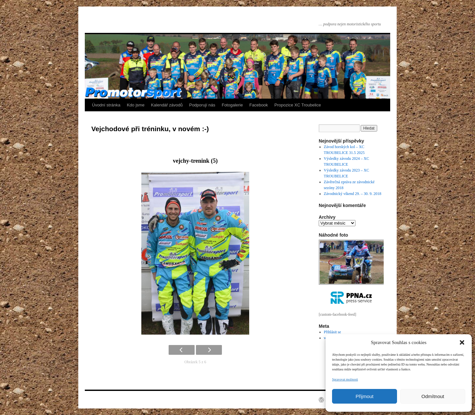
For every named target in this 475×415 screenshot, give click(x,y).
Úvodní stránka (106, 105)
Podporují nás (202, 105)
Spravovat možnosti (345, 379)
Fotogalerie (232, 105)
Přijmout (364, 396)
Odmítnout (432, 396)
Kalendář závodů (167, 105)
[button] (462, 342)
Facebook (259, 105)
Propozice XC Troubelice (298, 105)
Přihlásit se (332, 332)
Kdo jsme (135, 105)
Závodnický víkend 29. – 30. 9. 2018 (352, 193)
